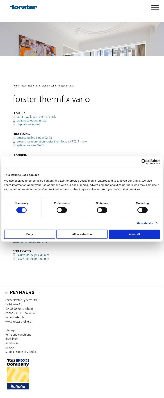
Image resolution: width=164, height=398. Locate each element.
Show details (144, 223)
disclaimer (11, 339)
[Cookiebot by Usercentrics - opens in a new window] (144, 162)
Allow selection (82, 234)
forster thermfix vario (30, 70)
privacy (9, 347)
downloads (26, 85)
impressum (12, 343)
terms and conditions (18, 334)
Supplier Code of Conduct (21, 351)
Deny (29, 234)
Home (16, 85)
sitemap (10, 330)
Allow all (134, 234)
